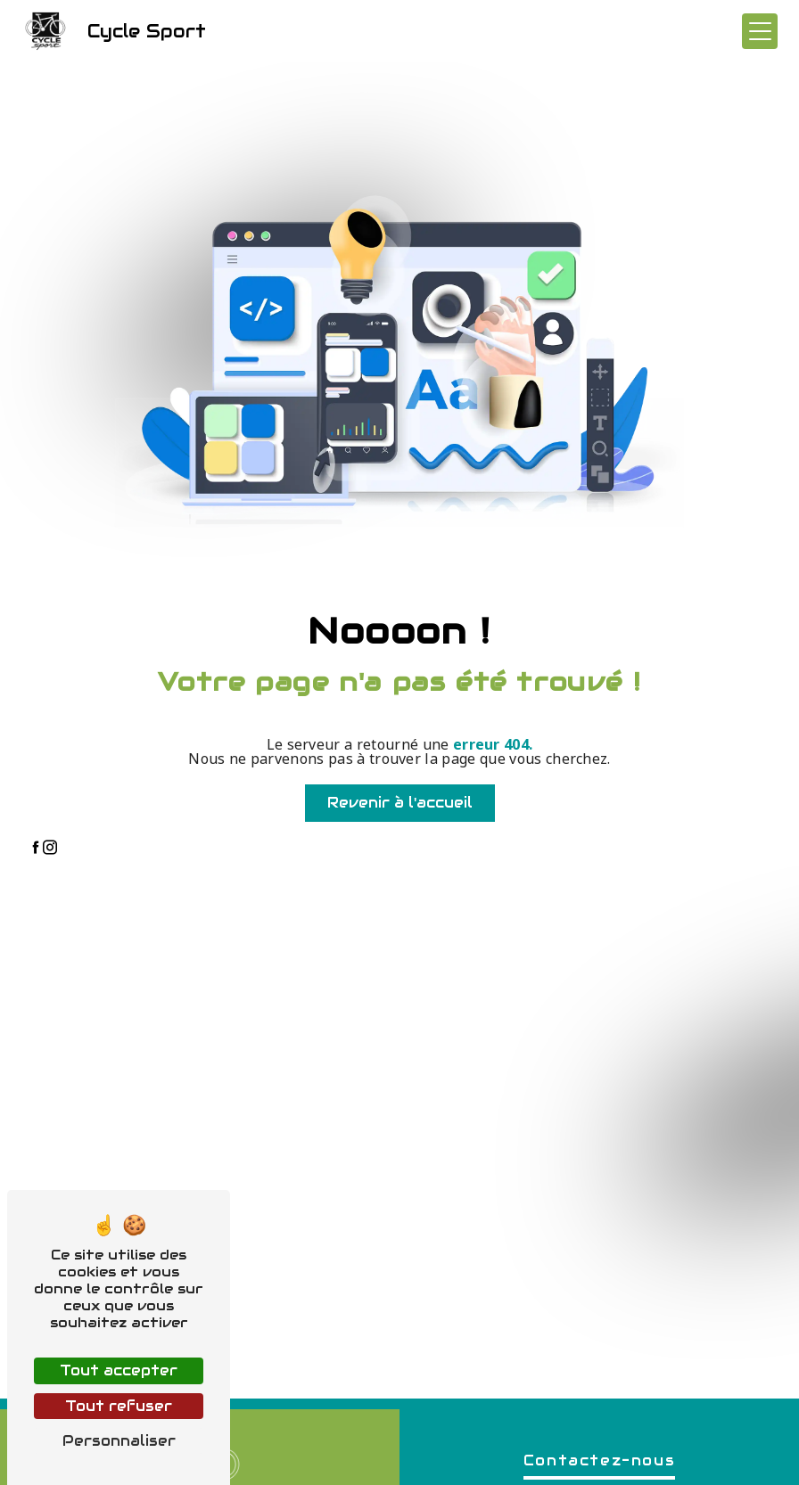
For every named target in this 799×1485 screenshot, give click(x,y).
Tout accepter (118, 1370)
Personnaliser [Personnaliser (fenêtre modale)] (119, 1441)
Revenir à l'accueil (400, 802)
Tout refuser (118, 1406)
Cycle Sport (113, 31)
